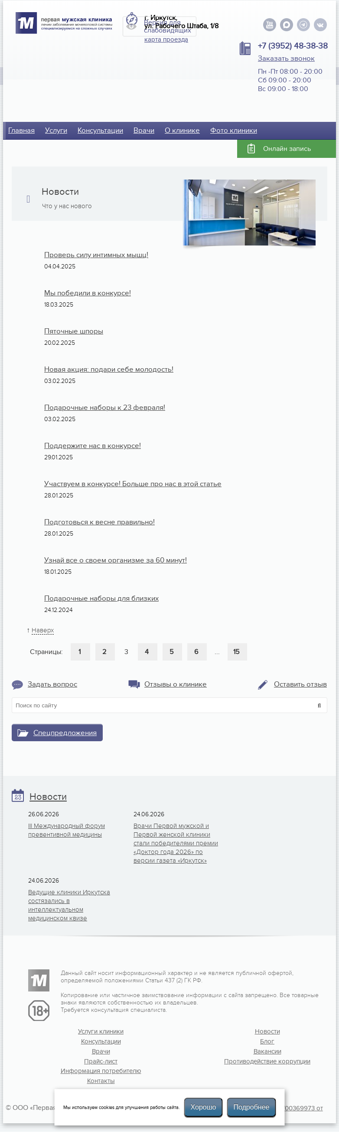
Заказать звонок (286, 58)
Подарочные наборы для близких (101, 598)
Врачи (144, 130)
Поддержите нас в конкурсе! (92, 446)
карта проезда (166, 39)
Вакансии (267, 1051)
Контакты (101, 1081)
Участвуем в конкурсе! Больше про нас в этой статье (133, 484)
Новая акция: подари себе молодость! (108, 369)
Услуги (56, 130)
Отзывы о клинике (175, 684)
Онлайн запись (287, 148)
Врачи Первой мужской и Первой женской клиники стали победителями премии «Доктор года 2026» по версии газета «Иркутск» (176, 843)
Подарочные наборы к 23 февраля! (104, 407)
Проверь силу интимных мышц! (96, 255)
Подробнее (251, 1107)
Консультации (100, 130)
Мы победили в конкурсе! (87, 293)
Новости (48, 797)
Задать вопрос (52, 684)
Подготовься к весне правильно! (99, 522)
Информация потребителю (101, 1071)
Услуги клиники (101, 1031)
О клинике (182, 130)
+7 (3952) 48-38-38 (293, 46)
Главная (21, 130)
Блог (267, 1041)
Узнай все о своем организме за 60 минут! (115, 560)
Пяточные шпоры (73, 331)
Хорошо (203, 1107)
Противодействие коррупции (267, 1061)
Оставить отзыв (300, 684)
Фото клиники (233, 130)
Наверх (43, 630)
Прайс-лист (100, 1061)
